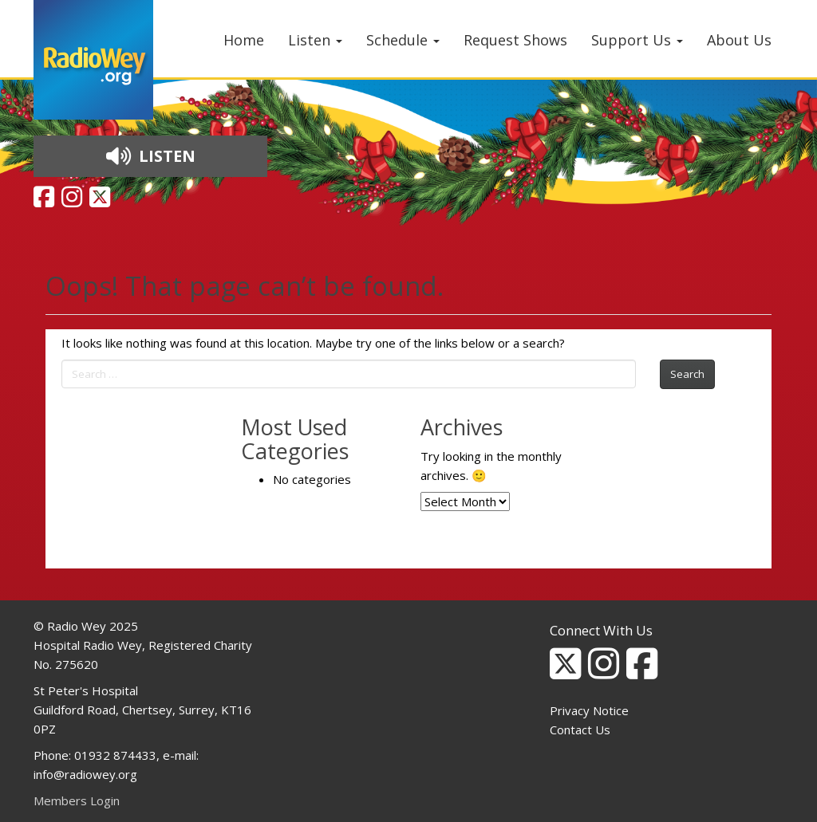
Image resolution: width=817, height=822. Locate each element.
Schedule (403, 39)
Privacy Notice (589, 710)
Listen (315, 39)
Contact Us (580, 729)
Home (243, 39)
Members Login (77, 800)
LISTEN (150, 156)
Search (687, 374)
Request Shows (515, 39)
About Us (739, 39)
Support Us (637, 39)
